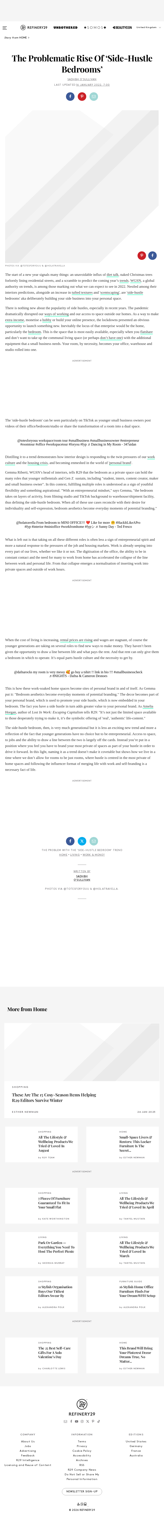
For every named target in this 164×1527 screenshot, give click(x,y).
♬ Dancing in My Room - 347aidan (112, 444)
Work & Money (94, 855)
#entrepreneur (129, 440)
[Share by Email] (93, 96)
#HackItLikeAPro (128, 522)
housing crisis (38, 463)
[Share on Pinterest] (82, 96)
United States (136, 1441)
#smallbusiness (79, 440)
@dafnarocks (23, 672)
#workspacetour (57, 444)
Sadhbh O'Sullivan (82, 79)
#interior (38, 526)
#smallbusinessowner (104, 440)
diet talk (112, 275)
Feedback (28, 1455)
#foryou (74, 444)
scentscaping (109, 292)
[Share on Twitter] (82, 841)
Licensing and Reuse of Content (27, 1465)
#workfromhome (72, 526)
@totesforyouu (27, 440)
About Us (28, 1441)
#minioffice (52, 526)
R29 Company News (82, 1470)
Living (75, 855)
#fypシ (89, 526)
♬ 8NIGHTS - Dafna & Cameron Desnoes (78, 676)
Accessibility (82, 1455)
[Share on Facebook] (70, 96)
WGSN (135, 281)
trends (124, 281)
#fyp (84, 444)
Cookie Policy (81, 1451)
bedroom (34, 332)
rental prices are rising (76, 640)
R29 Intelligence (27, 1460)
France (136, 1451)
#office (40, 444)
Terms (82, 1441)
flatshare (146, 332)
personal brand (120, 463)
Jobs (28, 1446)
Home (63, 855)
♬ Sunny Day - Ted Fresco (113, 526)
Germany (136, 1446)
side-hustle (135, 292)
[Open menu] (4, 26)
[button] (142, 32)
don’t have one (111, 338)
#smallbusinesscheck (128, 672)
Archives (82, 1460)
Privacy (82, 1446)
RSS (82, 1465)
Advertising (28, 1451)
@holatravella (25, 522)
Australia (136, 1455)
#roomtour (27, 444)
